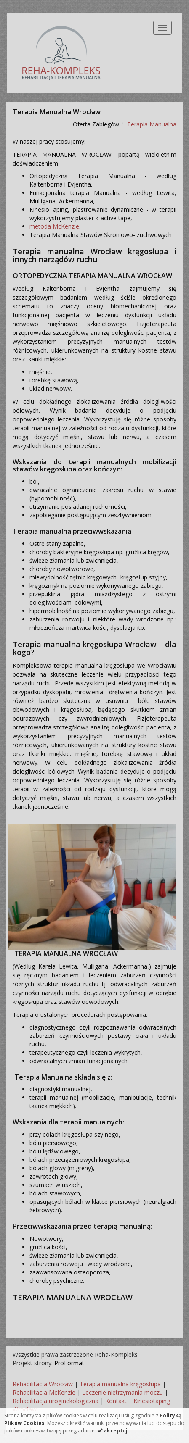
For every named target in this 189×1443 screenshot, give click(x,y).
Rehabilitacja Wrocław (43, 1384)
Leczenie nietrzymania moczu (122, 1392)
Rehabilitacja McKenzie (44, 1392)
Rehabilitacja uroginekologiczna (55, 1401)
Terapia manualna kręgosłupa (120, 1384)
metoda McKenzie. (54, 226)
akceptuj (112, 1430)
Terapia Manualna (151, 124)
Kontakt (116, 1401)
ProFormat (69, 1363)
